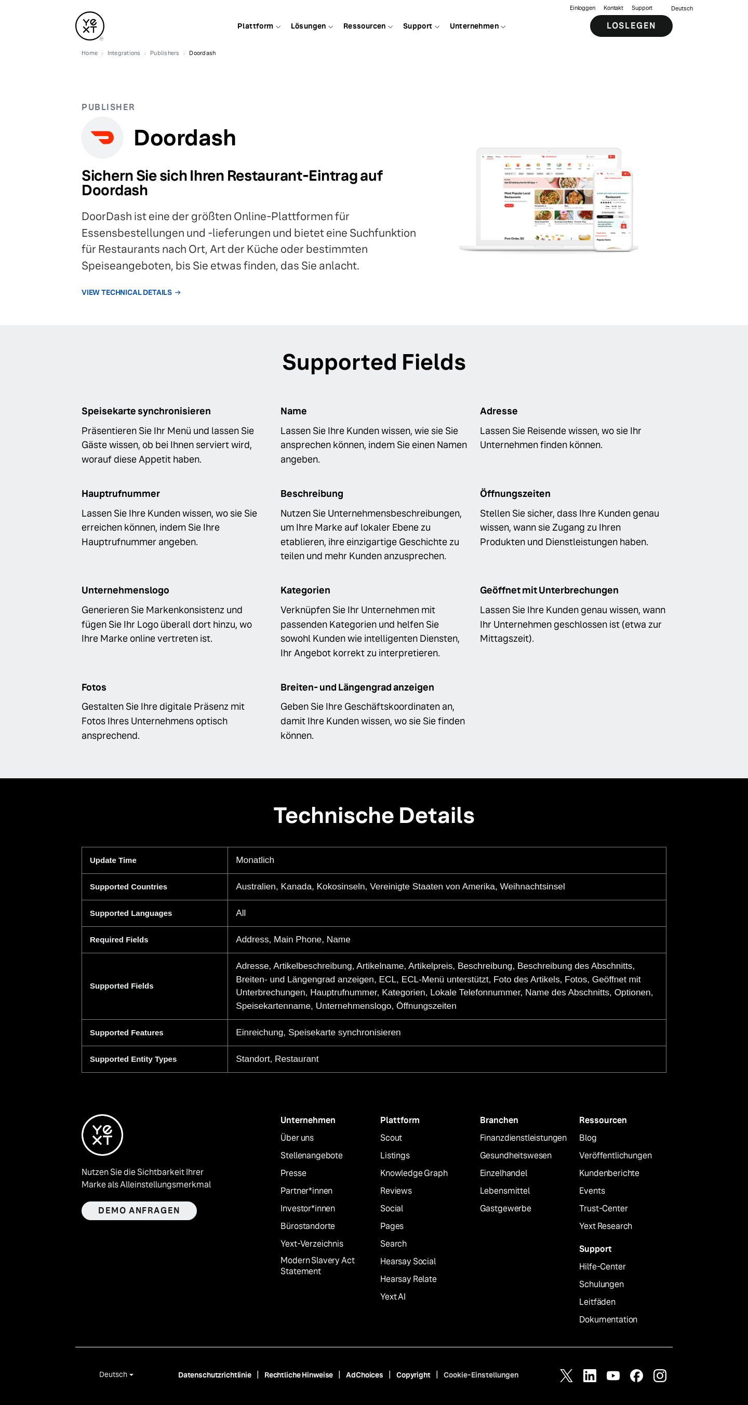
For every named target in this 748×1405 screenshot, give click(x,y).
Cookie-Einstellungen (481, 1375)
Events (592, 1191)
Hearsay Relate (408, 1279)
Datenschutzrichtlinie (214, 1375)
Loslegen (631, 25)
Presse (293, 1173)
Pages (392, 1226)
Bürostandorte (307, 1226)
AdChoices (364, 1375)
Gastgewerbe (505, 1209)
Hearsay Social (408, 1262)
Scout (391, 1138)
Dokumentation (608, 1320)
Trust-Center (603, 1209)
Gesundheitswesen (516, 1156)
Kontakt (613, 8)
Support (642, 8)
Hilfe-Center (602, 1267)
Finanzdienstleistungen (523, 1138)
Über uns (297, 1138)
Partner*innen (306, 1191)
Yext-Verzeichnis (311, 1244)
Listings (395, 1156)
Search (393, 1244)
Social (391, 1209)
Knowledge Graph (414, 1173)
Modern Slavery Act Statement (317, 1266)
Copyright (413, 1375)
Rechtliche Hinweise (298, 1375)
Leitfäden (597, 1302)
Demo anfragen (139, 1210)
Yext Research (605, 1226)
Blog (587, 1138)
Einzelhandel (503, 1173)
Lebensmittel (505, 1191)
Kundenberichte (609, 1173)
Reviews (396, 1191)
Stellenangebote (311, 1156)
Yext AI (393, 1297)
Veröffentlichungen (615, 1156)
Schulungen (601, 1284)
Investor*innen (307, 1209)
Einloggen (582, 8)
